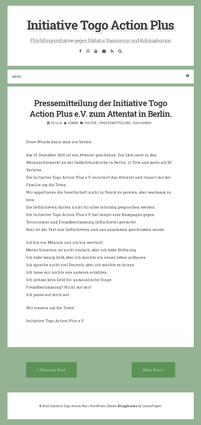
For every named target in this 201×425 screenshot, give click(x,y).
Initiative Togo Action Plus (100, 25)
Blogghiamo (127, 406)
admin (73, 123)
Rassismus (142, 123)
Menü (100, 76)
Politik (91, 123)
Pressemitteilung (114, 123)
